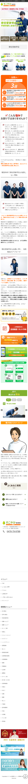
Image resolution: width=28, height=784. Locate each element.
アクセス (4, 590)
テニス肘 (4, 717)
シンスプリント (5, 642)
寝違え (3, 631)
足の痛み (4, 611)
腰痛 (3, 697)
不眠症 (3, 704)
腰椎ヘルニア (5, 624)
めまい (3, 690)
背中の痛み (4, 614)
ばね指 (3, 669)
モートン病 (4, 676)
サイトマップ (5, 600)
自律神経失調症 (5, 655)
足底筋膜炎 (4, 659)
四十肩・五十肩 (5, 680)
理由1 (8, 399)
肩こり (3, 700)
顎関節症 (4, 666)
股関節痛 (4, 645)
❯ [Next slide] (26, 410)
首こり (3, 649)
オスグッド (4, 638)
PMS (3, 711)
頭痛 (3, 693)
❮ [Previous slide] (1, 410)
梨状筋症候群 (5, 652)
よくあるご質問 (5, 586)
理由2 (14, 399)
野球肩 (3, 721)
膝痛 (3, 662)
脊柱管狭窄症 (5, 618)
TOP (3, 583)
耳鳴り (3, 686)
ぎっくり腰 (4, 628)
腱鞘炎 (3, 673)
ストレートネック (6, 635)
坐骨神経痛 (4, 683)
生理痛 (3, 714)
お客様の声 (4, 593)
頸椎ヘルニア (5, 621)
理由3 (19, 399)
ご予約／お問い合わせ (7, 597)
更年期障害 (4, 707)
